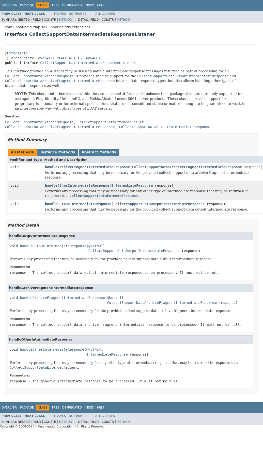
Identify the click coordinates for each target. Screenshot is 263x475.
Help (101, 5)
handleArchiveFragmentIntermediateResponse (87, 167)
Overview (9, 5)
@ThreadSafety (20, 58)
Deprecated (72, 5)
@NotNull (96, 246)
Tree (55, 5)
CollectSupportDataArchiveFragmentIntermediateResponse (187, 167)
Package (27, 5)
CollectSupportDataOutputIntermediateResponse (159, 204)
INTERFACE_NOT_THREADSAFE (73, 58)
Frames (60, 14)
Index (89, 5)
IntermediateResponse (132, 185)
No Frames (77, 14)
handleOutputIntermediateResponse (78, 204)
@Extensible (16, 53)
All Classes (105, 14)
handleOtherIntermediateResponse (77, 185)
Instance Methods (57, 152)
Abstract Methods (99, 152)
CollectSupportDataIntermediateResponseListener (88, 63)
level (41, 58)
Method (65, 19)
